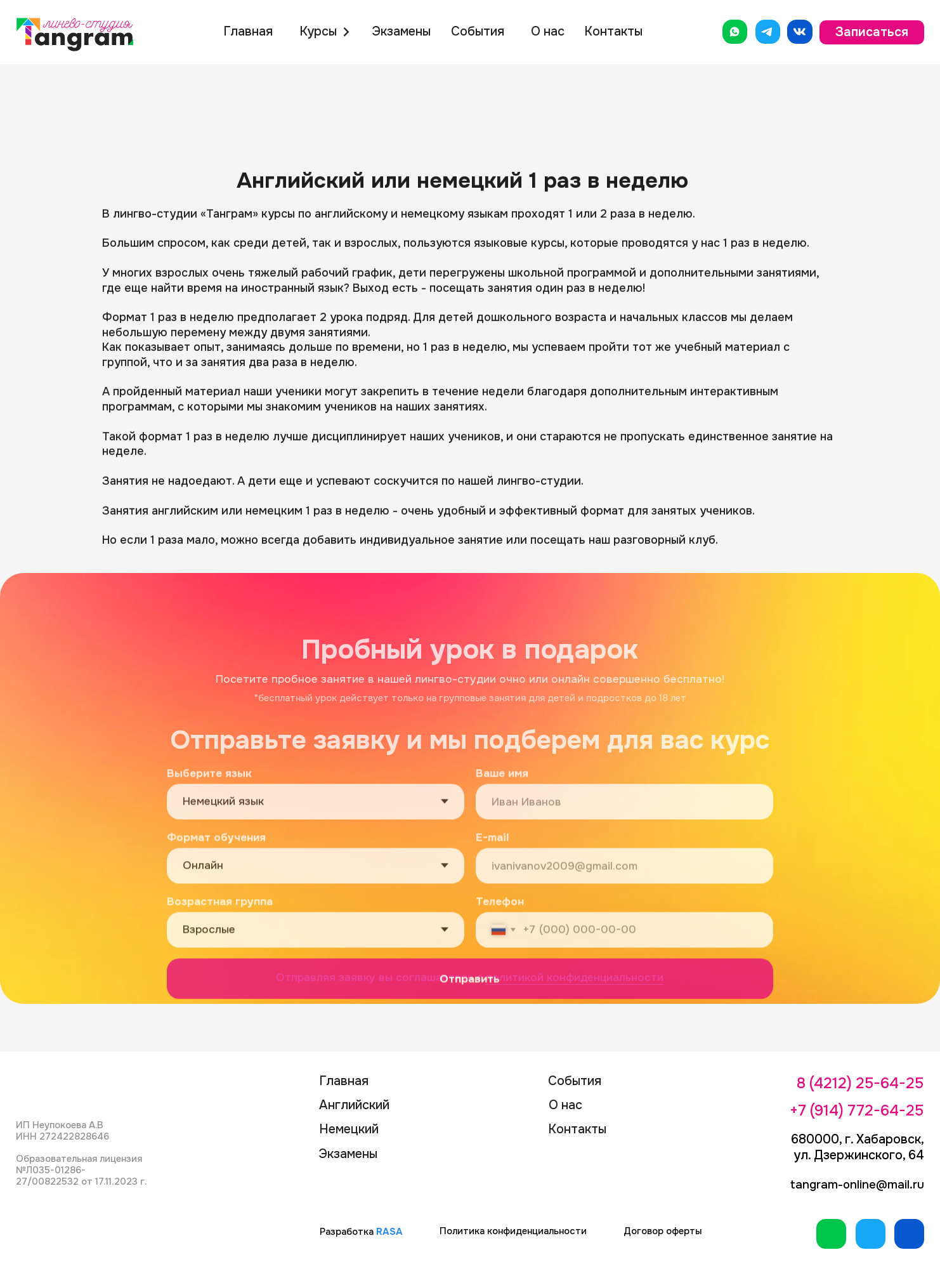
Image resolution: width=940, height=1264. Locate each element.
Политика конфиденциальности (513, 1231)
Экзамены (401, 31)
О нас (548, 31)
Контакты (613, 31)
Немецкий (349, 1129)
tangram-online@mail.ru (857, 1184)
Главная (248, 31)
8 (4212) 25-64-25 (860, 1083)
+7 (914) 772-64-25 (857, 1110)
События (477, 31)
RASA (389, 1232)
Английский (354, 1105)
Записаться (871, 32)
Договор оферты (662, 1231)
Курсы (318, 31)
